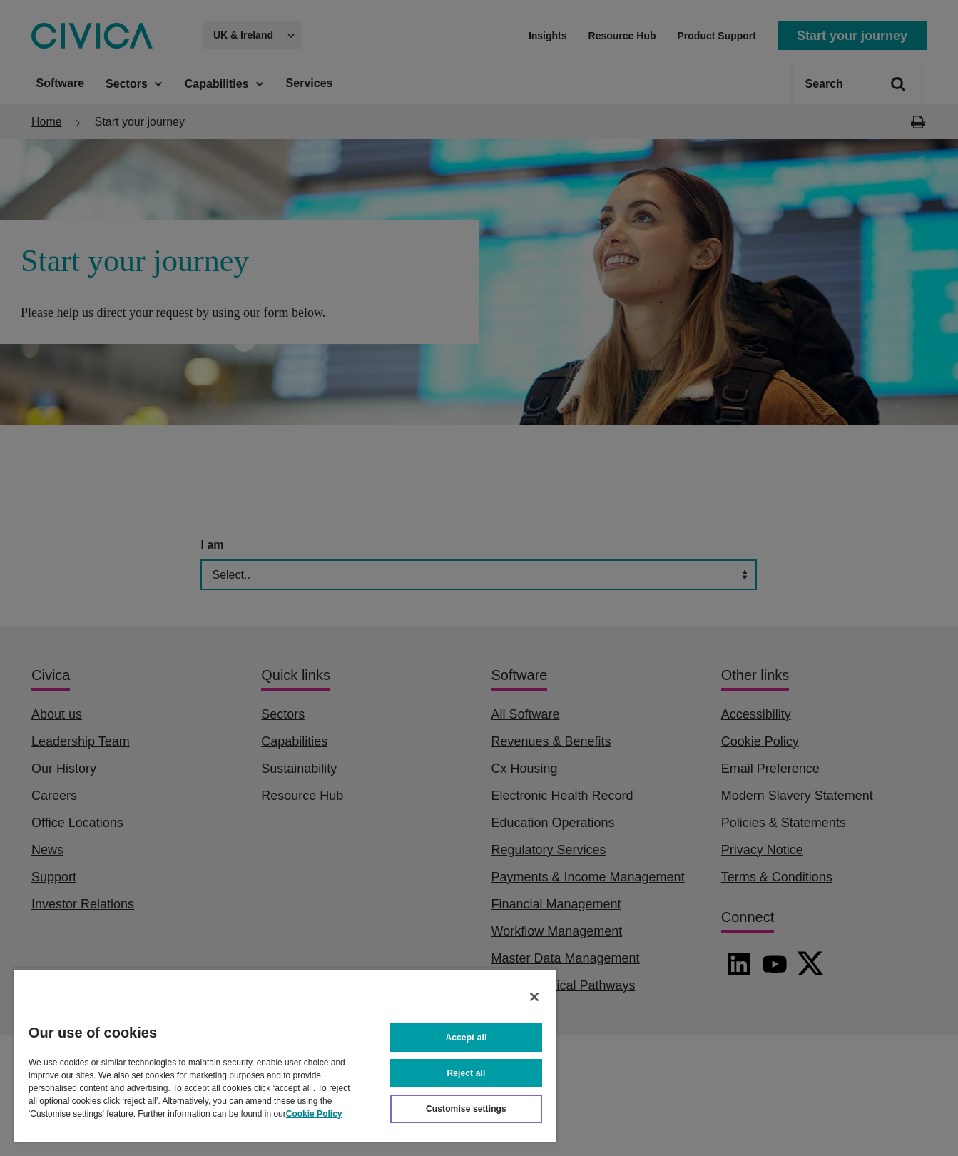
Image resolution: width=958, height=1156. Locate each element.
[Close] (534, 997)
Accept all (466, 1038)
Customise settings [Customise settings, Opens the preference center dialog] (466, 1109)
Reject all (466, 1073)
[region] (285, 1055)
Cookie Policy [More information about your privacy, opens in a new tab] (314, 1114)
